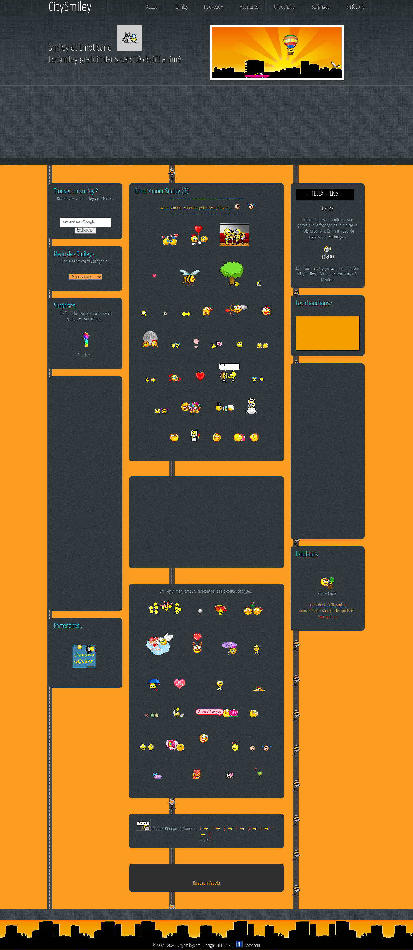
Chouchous (284, 7)
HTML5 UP (222, 945)
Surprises (321, 7)
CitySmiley (70, 7)
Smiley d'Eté (327, 617)
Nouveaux (213, 7)
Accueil (152, 7)
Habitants (249, 7)
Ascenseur (248, 945)
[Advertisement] (206, 125)
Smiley (182, 7)
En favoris (355, 7)
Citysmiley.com (189, 945)
